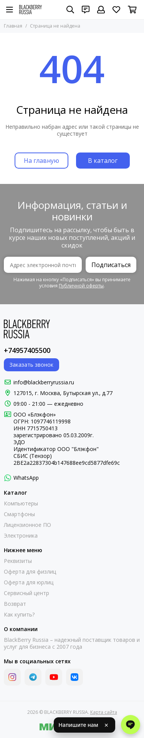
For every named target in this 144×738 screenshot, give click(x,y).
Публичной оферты (81, 285)
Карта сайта (103, 712)
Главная (13, 26)
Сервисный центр (26, 593)
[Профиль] (101, 9)
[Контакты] (85, 9)
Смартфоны (19, 514)
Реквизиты (18, 561)
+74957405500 (27, 350)
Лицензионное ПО (27, 525)
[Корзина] (132, 9)
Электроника (21, 535)
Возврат (15, 603)
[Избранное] (116, 9)
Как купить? (19, 614)
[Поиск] (70, 9)
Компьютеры (21, 503)
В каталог (103, 160)
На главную (41, 160)
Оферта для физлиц (30, 571)
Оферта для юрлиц (28, 582)
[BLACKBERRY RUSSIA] (30, 9)
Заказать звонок (31, 364)
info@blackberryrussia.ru (43, 382)
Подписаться (111, 265)
